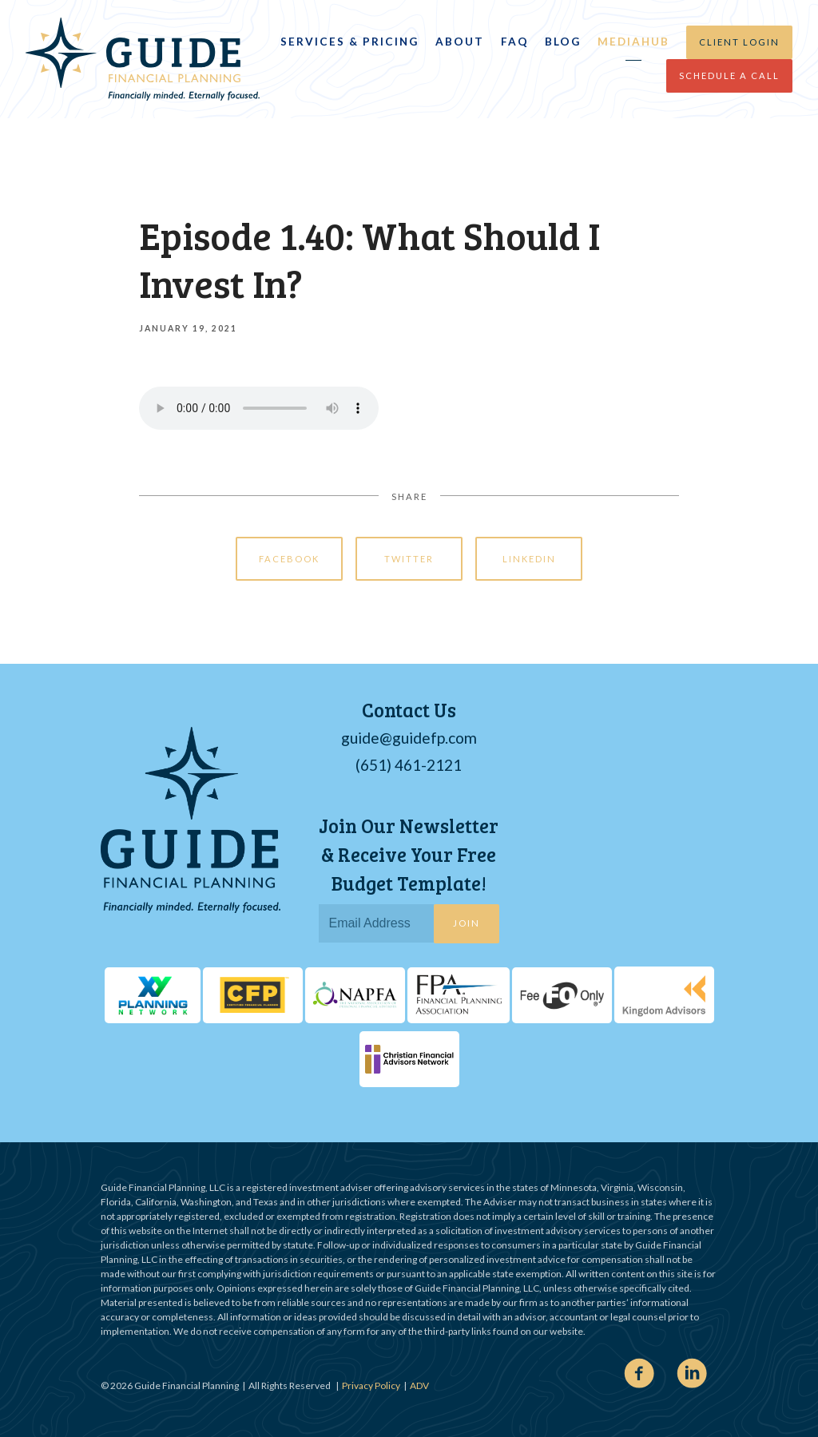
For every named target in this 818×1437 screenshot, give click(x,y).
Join (466, 923)
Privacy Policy (371, 1385)
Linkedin (529, 559)
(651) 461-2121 (408, 765)
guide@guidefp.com (409, 737)
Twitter (409, 559)
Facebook (289, 559)
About (459, 41)
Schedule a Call (729, 75)
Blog (563, 41)
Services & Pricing (349, 41)
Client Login (739, 42)
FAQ (515, 41)
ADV (419, 1385)
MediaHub (633, 41)
